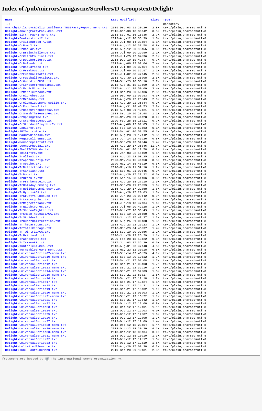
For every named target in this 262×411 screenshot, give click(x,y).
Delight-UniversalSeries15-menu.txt (35, 311)
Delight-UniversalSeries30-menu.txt (35, 377)
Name (9, 20)
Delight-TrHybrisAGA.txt (25, 217)
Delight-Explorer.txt (23, 144)
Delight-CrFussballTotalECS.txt (32, 86)
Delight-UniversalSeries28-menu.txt (35, 369)
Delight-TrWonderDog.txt (25, 270)
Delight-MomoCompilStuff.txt (29, 160)
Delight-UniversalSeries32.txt (31, 385)
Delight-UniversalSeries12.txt (31, 299)
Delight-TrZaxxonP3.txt (25, 275)
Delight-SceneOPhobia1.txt (27, 164)
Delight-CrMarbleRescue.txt (28, 103)
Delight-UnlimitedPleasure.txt (31, 393)
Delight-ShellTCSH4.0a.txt (27, 168)
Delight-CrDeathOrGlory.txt (28, 66)
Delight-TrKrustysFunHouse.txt (31, 221)
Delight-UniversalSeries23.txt (31, 348)
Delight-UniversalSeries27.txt (31, 365)
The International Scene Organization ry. (87, 406)
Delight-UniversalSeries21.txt (31, 340)
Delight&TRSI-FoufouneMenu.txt (31, 397)
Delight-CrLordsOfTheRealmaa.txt (33, 94)
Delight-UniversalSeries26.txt (31, 361)
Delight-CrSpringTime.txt (26, 131)
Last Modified (123, 20)
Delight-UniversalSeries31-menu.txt (35, 381)
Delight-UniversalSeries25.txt (31, 356)
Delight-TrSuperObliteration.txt (33, 250)
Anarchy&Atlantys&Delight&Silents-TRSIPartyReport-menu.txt (56, 29)
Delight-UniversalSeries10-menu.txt (35, 291)
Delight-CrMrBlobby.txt (25, 111)
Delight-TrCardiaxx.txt (25, 193)
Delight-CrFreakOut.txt (25, 78)
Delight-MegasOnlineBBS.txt (28, 156)
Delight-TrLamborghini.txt (27, 225)
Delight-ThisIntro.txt (24, 172)
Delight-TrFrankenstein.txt (28, 205)
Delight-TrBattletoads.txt (27, 189)
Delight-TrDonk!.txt (22, 197)
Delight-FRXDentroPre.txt (26, 148)
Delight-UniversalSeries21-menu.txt (35, 336)
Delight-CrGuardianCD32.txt (28, 90)
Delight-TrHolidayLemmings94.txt (33, 213)
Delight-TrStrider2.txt (25, 246)
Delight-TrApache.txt (23, 184)
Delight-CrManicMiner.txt (26, 98)
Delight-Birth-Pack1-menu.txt (30, 37)
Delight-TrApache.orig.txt (27, 180)
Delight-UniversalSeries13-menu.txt (35, 303)
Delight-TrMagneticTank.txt (28, 230)
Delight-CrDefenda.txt (24, 70)
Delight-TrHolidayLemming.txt (30, 209)
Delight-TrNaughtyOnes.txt (27, 234)
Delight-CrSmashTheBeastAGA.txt (32, 127)
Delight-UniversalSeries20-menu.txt (35, 332)
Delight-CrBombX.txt (22, 49)
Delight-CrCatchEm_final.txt (29, 62)
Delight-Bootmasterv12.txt (27, 41)
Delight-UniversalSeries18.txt (31, 324)
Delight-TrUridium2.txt (25, 266)
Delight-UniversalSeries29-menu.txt (35, 373)
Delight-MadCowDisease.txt (27, 152)
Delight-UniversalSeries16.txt (31, 315)
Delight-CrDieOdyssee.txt (26, 74)
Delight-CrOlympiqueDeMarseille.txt (35, 115)
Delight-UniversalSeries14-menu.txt (35, 307)
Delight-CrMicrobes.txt (25, 107)
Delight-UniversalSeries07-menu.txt (35, 287)
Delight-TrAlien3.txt (23, 176)
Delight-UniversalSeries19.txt (31, 328)
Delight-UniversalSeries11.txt (31, 295)
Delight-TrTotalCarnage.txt (28, 258)
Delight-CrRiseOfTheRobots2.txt (32, 123)
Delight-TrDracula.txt (24, 201)
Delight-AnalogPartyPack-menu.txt (33, 33)
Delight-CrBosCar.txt (23, 53)
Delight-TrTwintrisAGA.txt (27, 262)
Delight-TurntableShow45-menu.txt (33, 283)
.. (7, 25)
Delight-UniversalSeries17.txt (31, 320)
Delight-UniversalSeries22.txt (31, 344)
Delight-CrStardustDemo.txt (28, 135)
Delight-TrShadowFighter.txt (29, 238)
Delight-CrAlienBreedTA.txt (28, 45)
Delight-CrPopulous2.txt (25, 119)
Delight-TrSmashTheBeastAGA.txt (32, 242)
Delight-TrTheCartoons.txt (27, 254)
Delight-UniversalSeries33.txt (31, 389)
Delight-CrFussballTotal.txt (29, 82)
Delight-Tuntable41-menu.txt (29, 279)
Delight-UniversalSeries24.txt (31, 352)
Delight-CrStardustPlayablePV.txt (33, 139)
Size (154, 20)
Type (167, 20)
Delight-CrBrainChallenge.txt (30, 58)
